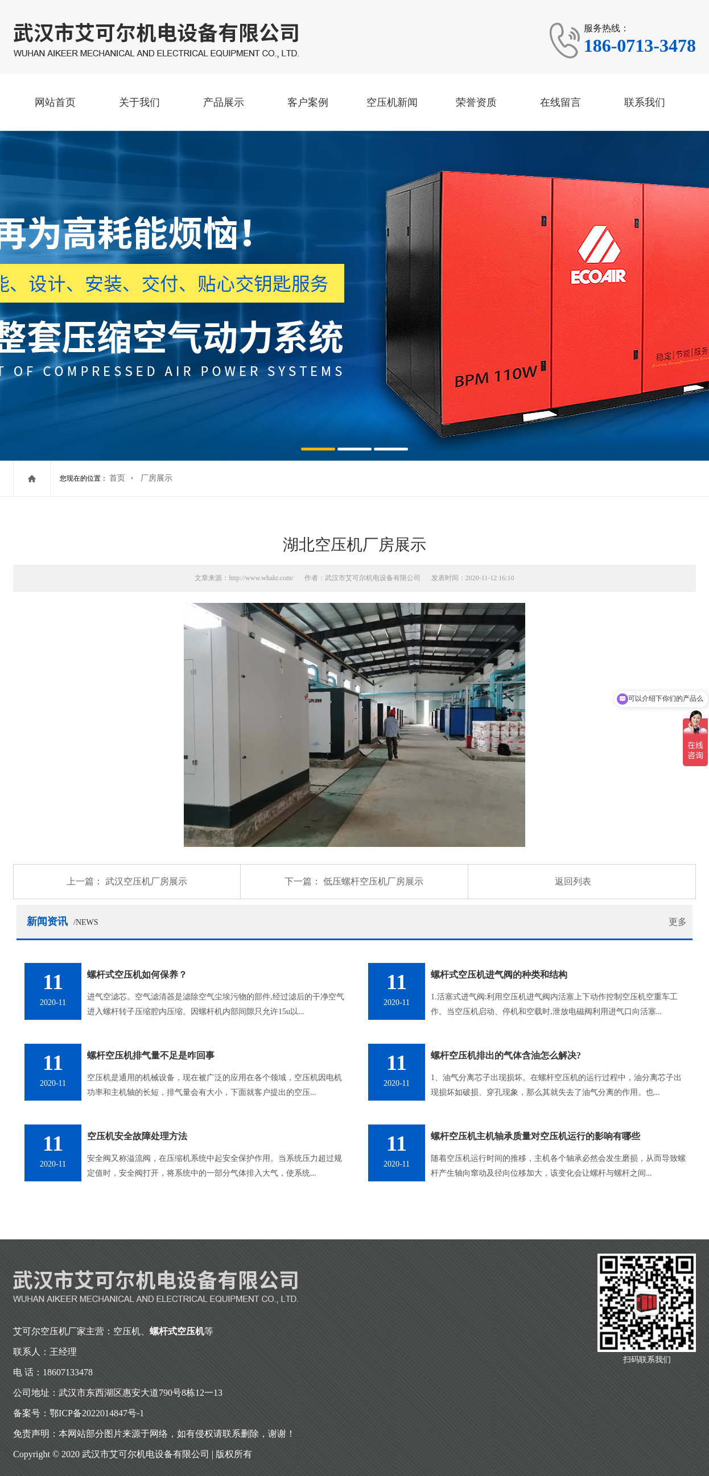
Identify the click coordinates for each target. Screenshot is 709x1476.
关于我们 (139, 102)
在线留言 (560, 102)
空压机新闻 (392, 102)
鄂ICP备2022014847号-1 (97, 1413)
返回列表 (573, 881)
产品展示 (223, 102)
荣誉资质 (476, 102)
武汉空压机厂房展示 (146, 881)
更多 (678, 922)
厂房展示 (156, 478)
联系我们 (644, 102)
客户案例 (307, 102)
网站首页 (55, 102)
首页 (117, 478)
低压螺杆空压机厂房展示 (373, 881)
